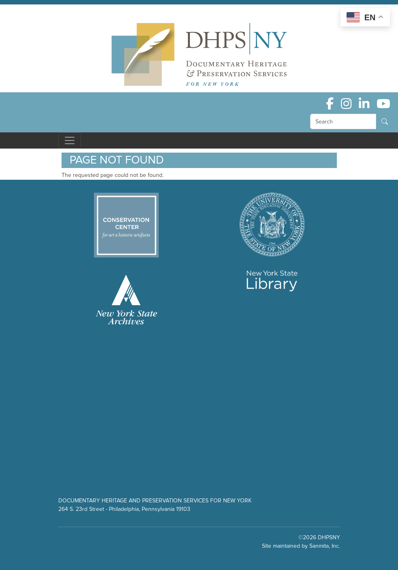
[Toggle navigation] (69, 140)
